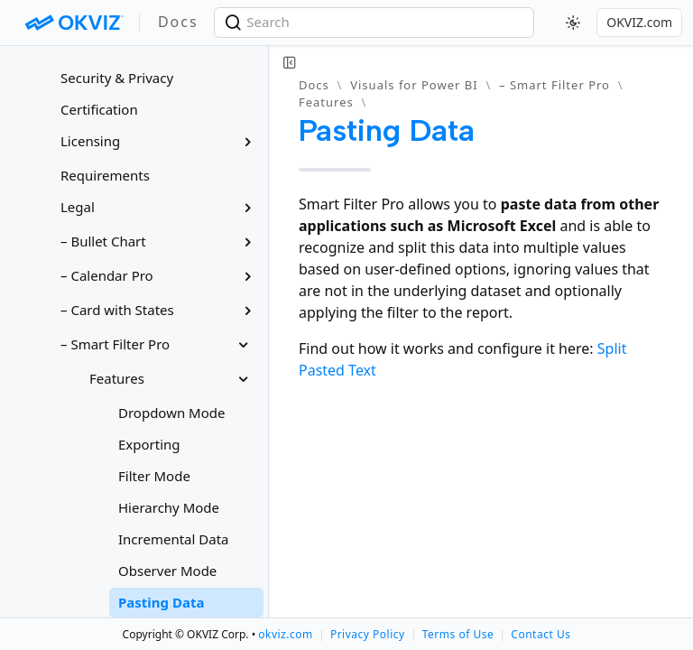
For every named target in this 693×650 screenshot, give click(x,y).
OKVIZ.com (639, 22)
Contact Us (540, 634)
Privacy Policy (367, 634)
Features (326, 102)
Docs (314, 85)
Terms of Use (458, 634)
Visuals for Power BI (413, 85)
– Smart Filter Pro (554, 85)
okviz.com (285, 634)
